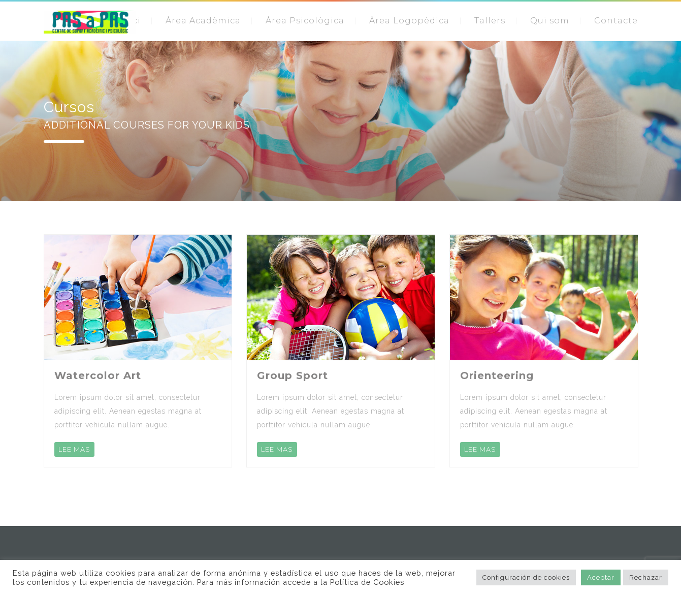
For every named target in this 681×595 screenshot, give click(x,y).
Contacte (616, 20)
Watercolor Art (97, 375)
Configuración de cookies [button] (526, 577)
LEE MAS (74, 449)
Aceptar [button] (600, 577)
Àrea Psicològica (305, 20)
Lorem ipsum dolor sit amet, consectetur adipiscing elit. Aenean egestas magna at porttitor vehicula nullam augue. (128, 411)
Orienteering (497, 375)
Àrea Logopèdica (409, 20)
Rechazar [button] (645, 577)
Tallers (489, 20)
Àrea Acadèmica (203, 20)
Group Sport (292, 375)
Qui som (549, 20)
